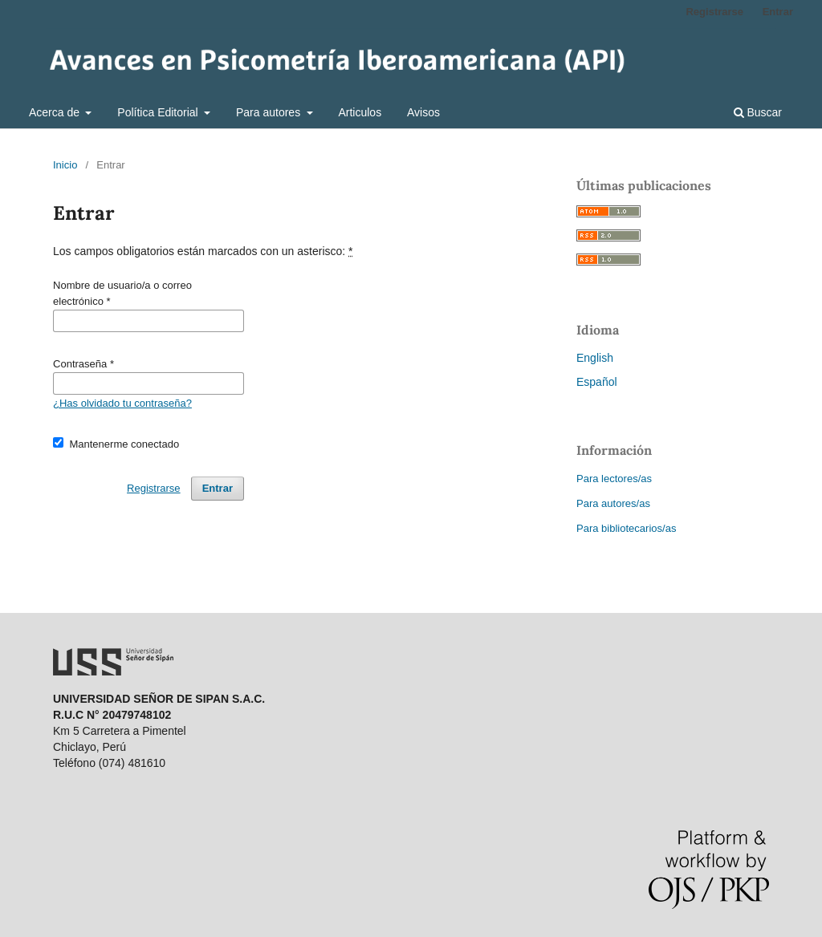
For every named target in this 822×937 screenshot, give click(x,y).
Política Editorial (159, 112)
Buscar (758, 112)
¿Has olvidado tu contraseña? (122, 403)
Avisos (423, 112)
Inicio (65, 165)
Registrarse (714, 12)
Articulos (359, 112)
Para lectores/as (614, 479)
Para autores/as (613, 503)
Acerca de (56, 112)
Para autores (269, 112)
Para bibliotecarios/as (626, 528)
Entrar (778, 12)
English (594, 357)
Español (596, 381)
